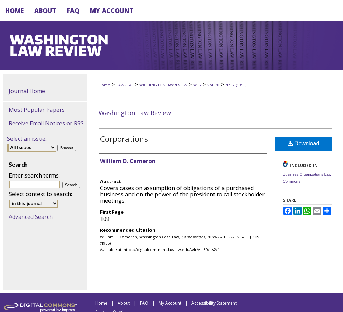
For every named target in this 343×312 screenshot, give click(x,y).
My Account (170, 303)
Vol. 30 (213, 85)
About (124, 303)
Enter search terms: (34, 175)
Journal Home (27, 91)
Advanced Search (31, 217)
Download (304, 143)
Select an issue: (27, 139)
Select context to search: (40, 194)
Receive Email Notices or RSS (46, 123)
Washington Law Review (135, 113)
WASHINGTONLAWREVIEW (163, 85)
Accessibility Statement (214, 303)
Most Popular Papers (37, 109)
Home (104, 85)
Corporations (124, 138)
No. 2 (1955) (235, 85)
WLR (197, 85)
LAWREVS (124, 85)
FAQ (144, 303)
